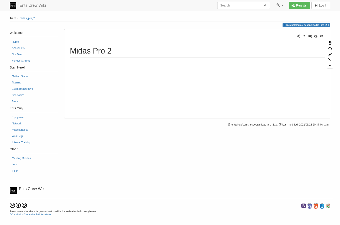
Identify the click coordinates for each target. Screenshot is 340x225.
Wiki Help (17, 136)
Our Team (17, 54)
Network (16, 123)
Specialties (18, 95)
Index (15, 170)
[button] (279, 5)
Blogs (15, 101)
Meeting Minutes (21, 158)
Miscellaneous (20, 129)
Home (15, 41)
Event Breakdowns (22, 88)
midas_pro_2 (27, 18)
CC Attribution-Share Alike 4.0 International (30, 214)
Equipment (18, 117)
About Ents (18, 48)
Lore (14, 164)
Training (16, 82)
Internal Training (21, 142)
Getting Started (20, 76)
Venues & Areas (21, 60)
